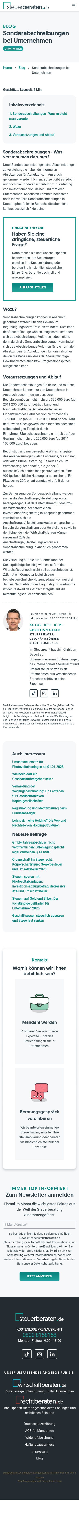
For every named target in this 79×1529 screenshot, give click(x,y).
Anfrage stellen (32, 287)
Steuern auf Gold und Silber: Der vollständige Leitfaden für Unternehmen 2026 (35, 903)
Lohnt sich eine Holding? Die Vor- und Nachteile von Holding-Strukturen (39, 823)
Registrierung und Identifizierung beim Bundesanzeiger (39, 810)
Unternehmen (13, 48)
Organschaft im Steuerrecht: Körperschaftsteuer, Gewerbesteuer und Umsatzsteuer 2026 (37, 864)
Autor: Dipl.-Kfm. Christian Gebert (46, 627)
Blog (39, 1458)
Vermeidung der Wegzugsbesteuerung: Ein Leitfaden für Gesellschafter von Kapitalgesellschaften (38, 793)
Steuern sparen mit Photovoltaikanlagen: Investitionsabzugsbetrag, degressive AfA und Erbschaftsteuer (38, 884)
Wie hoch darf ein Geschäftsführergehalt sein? (32, 776)
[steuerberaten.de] (26, 5)
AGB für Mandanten (39, 1431)
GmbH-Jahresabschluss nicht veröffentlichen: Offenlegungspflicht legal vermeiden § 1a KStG (38, 847)
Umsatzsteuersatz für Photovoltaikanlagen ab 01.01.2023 (38, 764)
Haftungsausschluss (39, 1444)
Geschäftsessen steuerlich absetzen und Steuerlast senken (38, 918)
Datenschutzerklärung (48, 1263)
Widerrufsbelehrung (39, 1438)
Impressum (40, 1451)
